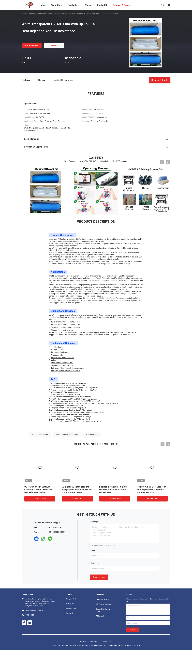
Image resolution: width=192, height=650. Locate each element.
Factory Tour (70, 604)
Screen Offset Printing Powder (103, 610)
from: (93, 551)
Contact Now (99, 577)
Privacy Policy (107, 641)
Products (32, 13)
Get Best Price (31, 45)
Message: (94, 522)
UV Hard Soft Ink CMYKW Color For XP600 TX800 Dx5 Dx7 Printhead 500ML (38, 489)
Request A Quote (159, 80)
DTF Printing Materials (103, 604)
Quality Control (71, 608)
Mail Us (54, 45)
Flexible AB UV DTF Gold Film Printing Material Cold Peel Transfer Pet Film (151, 489)
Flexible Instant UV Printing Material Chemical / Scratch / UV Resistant (114, 489)
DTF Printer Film (92, 435)
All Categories (100, 616)
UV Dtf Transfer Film (40, 435)
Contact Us (70, 613)
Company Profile (71, 599)
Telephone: (95, 563)
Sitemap (83, 641)
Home (24, 13)
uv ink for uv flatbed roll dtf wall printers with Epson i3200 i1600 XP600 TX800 (77, 489)
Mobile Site (94, 641)
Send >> (132, 630)
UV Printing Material (45, 13)
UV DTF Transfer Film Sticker (67, 435)
